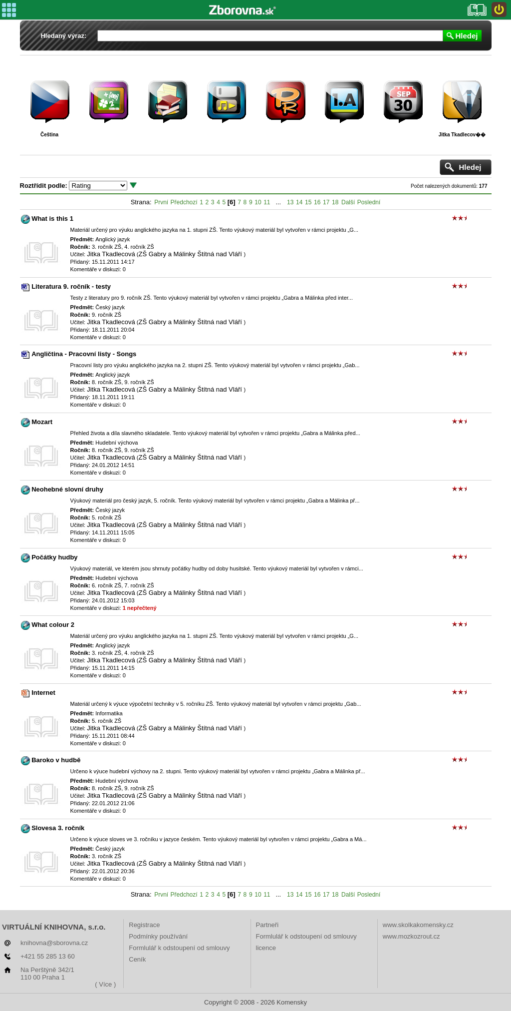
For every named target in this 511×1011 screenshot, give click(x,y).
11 (266, 202)
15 (308, 202)
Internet (43, 692)
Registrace (144, 925)
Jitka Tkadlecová (111, 254)
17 (326, 202)
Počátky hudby (54, 557)
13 (290, 202)
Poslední (369, 202)
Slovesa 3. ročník (57, 828)
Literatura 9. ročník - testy (71, 286)
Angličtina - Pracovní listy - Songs (83, 354)
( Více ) (105, 984)
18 (335, 202)
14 (299, 202)
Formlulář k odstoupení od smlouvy (179, 948)
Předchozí (184, 202)
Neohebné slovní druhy (67, 489)
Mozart (41, 422)
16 (317, 202)
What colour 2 (52, 624)
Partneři (267, 925)
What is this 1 (52, 218)
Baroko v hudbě (55, 760)
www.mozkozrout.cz (411, 936)
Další (348, 202)
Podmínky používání (158, 936)
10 (258, 202)
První (161, 202)
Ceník (137, 959)
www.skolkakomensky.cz (418, 925)
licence (266, 948)
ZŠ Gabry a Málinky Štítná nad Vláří (191, 254)
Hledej (466, 35)
